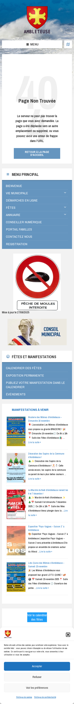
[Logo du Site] (37, 32)
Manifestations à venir (30, 409)
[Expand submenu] (65, 193)
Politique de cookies (24, 701)
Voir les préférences (37, 692)
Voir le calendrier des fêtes (37, 617)
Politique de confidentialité (45, 701)
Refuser (37, 682)
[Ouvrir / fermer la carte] (68, 44)
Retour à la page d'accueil (37, 153)
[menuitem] (37, 185)
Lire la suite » (34, 442)
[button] (68, 639)
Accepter (37, 671)
